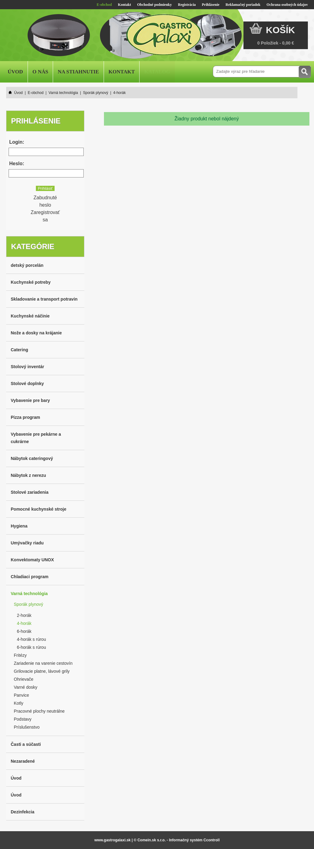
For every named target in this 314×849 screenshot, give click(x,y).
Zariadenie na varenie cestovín (43, 663)
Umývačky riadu (27, 542)
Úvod (15, 72)
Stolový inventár (27, 366)
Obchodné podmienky (154, 4)
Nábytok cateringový (32, 458)
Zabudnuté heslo (45, 201)
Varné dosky (25, 687)
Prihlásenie (210, 4)
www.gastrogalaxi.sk (112, 840)
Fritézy (20, 655)
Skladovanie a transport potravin (44, 299)
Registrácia (187, 4)
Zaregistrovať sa (45, 216)
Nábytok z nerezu (28, 475)
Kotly (18, 703)
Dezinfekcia (22, 811)
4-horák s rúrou (31, 639)
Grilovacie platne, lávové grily (42, 671)
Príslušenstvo (27, 727)
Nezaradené (23, 761)
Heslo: (16, 163)
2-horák (24, 615)
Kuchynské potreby (31, 282)
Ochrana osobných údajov (287, 4)
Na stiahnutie (78, 72)
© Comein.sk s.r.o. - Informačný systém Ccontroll (177, 840)
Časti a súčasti (26, 744)
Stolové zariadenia (29, 492)
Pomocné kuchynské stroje (38, 509)
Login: (16, 142)
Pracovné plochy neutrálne (39, 711)
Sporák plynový (28, 604)
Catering (19, 349)
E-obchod (104, 4)
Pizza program (25, 417)
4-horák (24, 623)
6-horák (24, 631)
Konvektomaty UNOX (32, 559)
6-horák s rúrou (31, 647)
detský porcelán (27, 265)
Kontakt (124, 4)
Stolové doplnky (27, 383)
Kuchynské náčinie (30, 316)
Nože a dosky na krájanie (36, 332)
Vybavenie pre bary (30, 400)
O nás (40, 72)
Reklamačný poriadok (243, 4)
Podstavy (23, 719)
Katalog (157, 72)
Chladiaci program (29, 576)
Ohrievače (23, 679)
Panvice (21, 695)
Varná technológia (29, 593)
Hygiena (19, 526)
